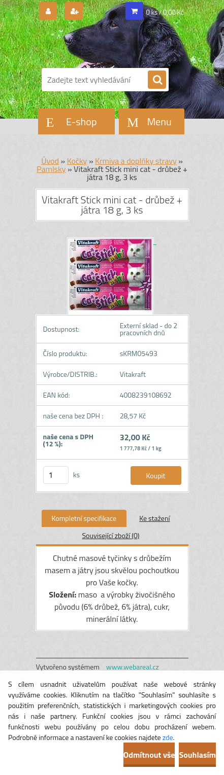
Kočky (77, 161)
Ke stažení (154, 518)
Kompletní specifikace (84, 518)
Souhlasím (197, 755)
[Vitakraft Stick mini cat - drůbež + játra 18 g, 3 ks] (112, 241)
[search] (157, 80)
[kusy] (56, 475)
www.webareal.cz (132, 666)
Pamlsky (51, 169)
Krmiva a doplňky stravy (136, 161)
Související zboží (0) (110, 535)
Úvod (50, 161)
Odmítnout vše (149, 755)
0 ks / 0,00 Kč (165, 12)
